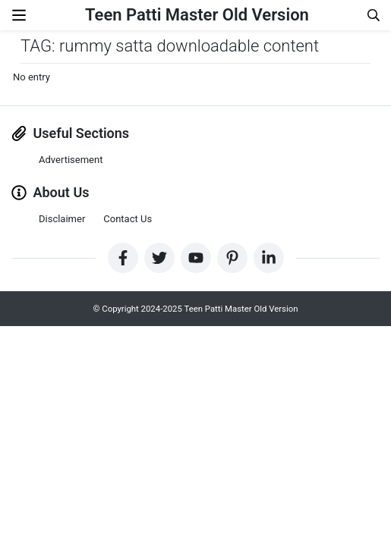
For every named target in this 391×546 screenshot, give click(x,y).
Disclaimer (62, 218)
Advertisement (70, 159)
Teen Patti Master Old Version (197, 14)
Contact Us (127, 218)
